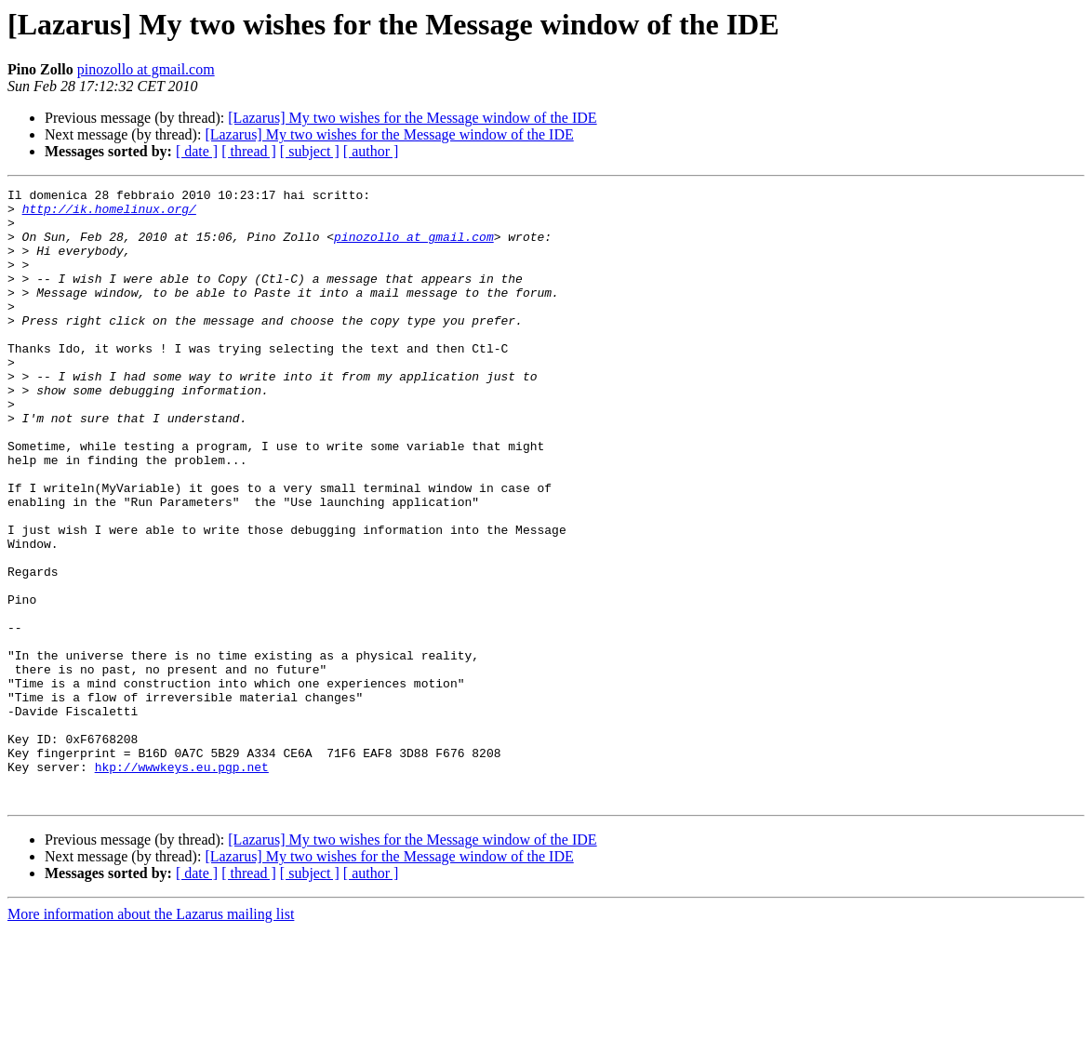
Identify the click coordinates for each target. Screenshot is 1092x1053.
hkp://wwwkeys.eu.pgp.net (182, 883)
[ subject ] (310, 151)
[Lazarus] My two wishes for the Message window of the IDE (412, 118)
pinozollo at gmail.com (146, 69)
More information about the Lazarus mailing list (150, 1037)
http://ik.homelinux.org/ (109, 214)
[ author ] (371, 151)
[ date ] (197, 151)
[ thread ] (248, 151)
